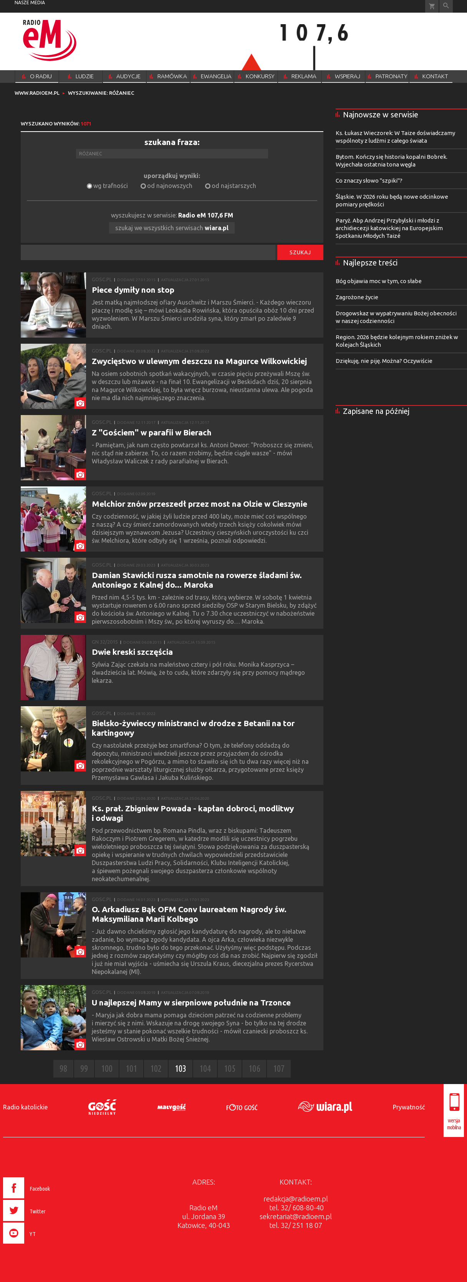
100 (107, 1068)
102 (156, 1068)
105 (229, 1068)
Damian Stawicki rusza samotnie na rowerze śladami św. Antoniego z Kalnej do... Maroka (197, 579)
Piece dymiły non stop (133, 289)
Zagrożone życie (357, 297)
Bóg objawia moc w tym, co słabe (379, 281)
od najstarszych (234, 185)
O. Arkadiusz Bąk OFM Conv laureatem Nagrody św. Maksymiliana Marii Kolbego (189, 914)
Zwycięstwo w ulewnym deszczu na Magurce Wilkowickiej (199, 361)
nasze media (30, 2)
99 (84, 1068)
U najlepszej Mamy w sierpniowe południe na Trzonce (191, 1002)
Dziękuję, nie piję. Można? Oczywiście (384, 361)
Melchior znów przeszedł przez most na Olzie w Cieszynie (199, 503)
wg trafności (110, 185)
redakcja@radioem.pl (295, 1199)
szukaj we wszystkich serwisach (172, 227)
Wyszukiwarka (446, 6)
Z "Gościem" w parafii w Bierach (152, 432)
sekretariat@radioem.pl (296, 1216)
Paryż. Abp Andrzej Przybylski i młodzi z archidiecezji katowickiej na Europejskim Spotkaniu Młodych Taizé (389, 228)
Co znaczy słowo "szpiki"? (369, 180)
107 (279, 1068)
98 (63, 1068)
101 (131, 1068)
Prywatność (409, 1107)
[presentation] (42, 1245)
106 (254, 1068)
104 (205, 1068)
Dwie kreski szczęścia (132, 651)
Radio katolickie (25, 1107)
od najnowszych (169, 185)
